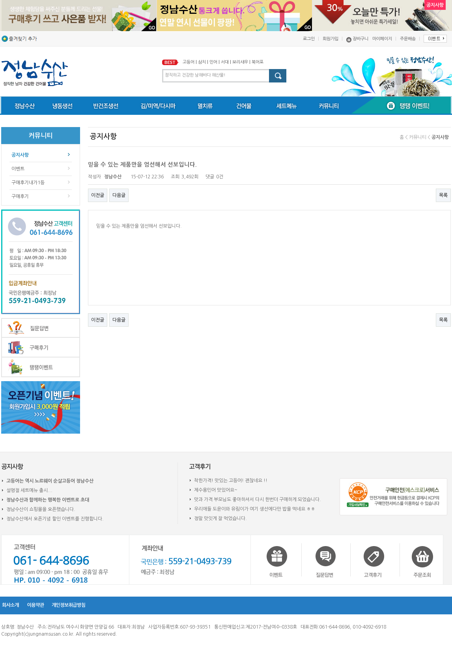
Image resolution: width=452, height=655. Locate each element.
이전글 (97, 195)
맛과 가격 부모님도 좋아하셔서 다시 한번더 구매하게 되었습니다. (257, 499)
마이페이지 (382, 39)
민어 (213, 62)
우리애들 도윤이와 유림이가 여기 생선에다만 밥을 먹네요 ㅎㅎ (254, 509)
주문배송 (408, 39)
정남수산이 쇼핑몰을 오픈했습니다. (40, 509)
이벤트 (17, 169)
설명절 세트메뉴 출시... (29, 490)
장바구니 (360, 39)
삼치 (202, 62)
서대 (225, 62)
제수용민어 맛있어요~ (215, 490)
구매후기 (20, 196)
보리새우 (240, 62)
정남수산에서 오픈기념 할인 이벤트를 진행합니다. (55, 519)
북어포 (257, 62)
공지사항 (20, 155)
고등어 (188, 62)
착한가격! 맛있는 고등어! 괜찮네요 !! (230, 480)
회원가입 (330, 39)
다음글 (118, 195)
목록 (443, 195)
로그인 (309, 39)
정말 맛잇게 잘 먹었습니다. (220, 518)
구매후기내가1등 (28, 182)
